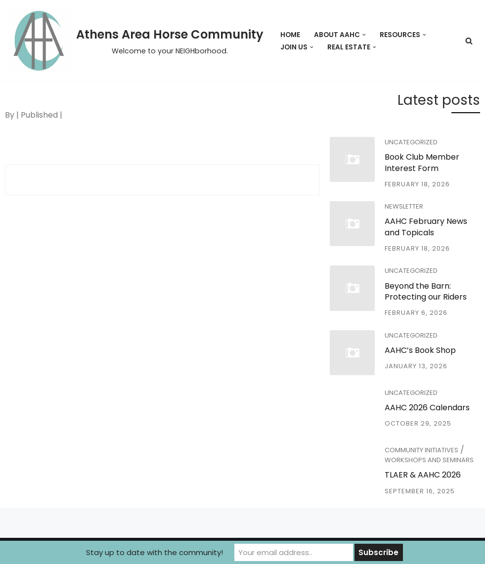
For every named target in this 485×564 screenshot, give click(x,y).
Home (290, 35)
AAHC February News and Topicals (426, 227)
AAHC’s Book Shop (420, 350)
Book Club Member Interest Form (422, 162)
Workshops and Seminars (429, 460)
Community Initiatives (421, 450)
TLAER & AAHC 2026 (423, 474)
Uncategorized (411, 142)
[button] (364, 35)
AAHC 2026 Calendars (427, 407)
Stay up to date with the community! (154, 552)
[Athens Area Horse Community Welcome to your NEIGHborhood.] (135, 41)
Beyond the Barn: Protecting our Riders (426, 291)
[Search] (469, 40)
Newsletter (404, 206)
